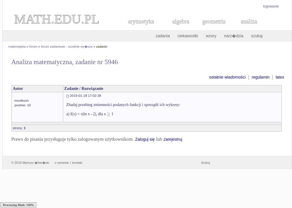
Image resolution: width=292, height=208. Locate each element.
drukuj (205, 162)
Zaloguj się (145, 139)
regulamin (260, 77)
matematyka (17, 46)
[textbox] (108, 114)
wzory (211, 36)
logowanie (271, 6)
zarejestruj (173, 139)
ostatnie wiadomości (227, 77)
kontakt (77, 162)
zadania (163, 36)
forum (33, 46)
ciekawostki (188, 36)
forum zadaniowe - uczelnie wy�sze (67, 46)
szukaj (257, 36)
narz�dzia (233, 36)
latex (280, 77)
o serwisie (62, 162)
